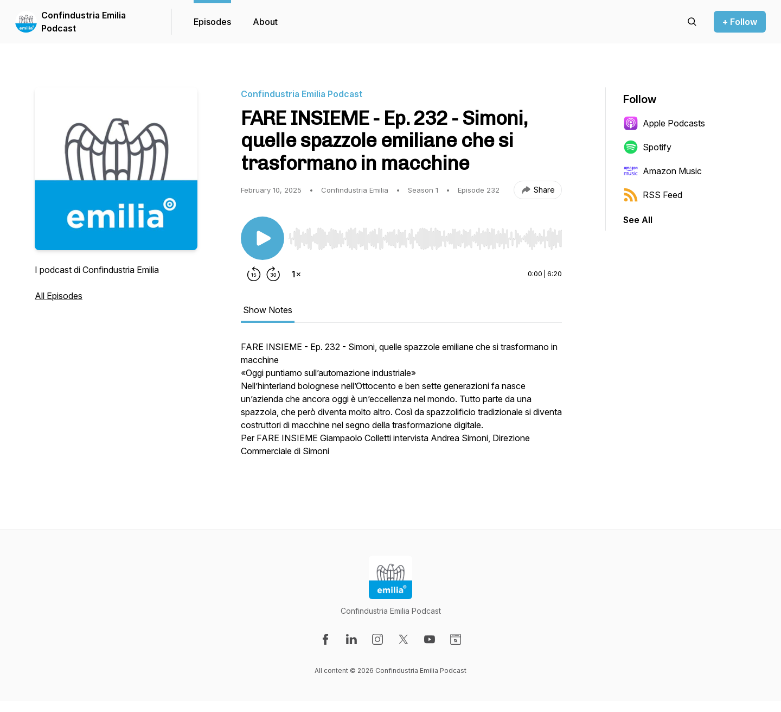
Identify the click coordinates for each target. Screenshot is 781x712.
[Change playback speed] (296, 274)
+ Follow (739, 21)
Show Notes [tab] (267, 309)
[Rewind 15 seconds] (253, 274)
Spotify (647, 147)
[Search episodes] (692, 21)
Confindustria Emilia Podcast (83, 22)
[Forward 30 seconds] (273, 274)
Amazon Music (662, 171)
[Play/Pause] (262, 238)
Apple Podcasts (664, 123)
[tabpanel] (401, 404)
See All (637, 219)
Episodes (212, 21)
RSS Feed (652, 194)
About (265, 21)
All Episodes (58, 295)
